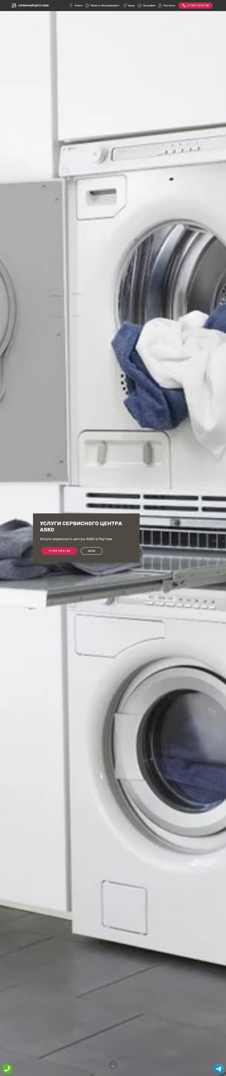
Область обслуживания (101, 5)
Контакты (166, 5)
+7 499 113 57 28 (195, 5)
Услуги (75, 5)
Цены (129, 5)
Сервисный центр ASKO (33, 5)
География (146, 5)
